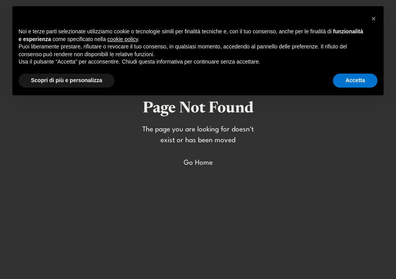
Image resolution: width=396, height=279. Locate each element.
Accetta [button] (355, 80)
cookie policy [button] (123, 39)
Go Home (198, 163)
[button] (373, 18)
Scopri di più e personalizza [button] (66, 80)
